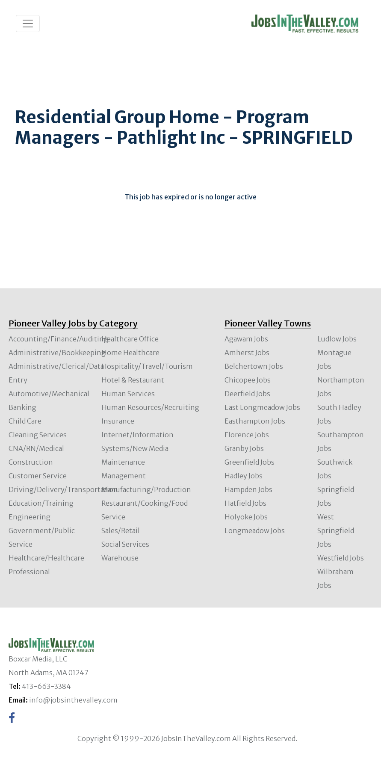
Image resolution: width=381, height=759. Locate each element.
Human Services (128, 393)
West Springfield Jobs (335, 530)
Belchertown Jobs (253, 366)
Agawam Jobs (246, 339)
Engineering (29, 517)
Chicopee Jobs (247, 380)
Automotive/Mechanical (49, 393)
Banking (22, 407)
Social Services (125, 544)
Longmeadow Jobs (254, 530)
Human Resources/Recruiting (150, 407)
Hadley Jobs (243, 475)
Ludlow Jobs (337, 339)
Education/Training (41, 503)
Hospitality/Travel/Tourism (147, 366)
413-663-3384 (46, 686)
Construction (31, 462)
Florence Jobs (246, 434)
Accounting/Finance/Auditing (58, 339)
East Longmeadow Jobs (262, 407)
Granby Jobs (244, 448)
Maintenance (123, 462)
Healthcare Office (130, 339)
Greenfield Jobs (249, 462)
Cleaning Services (38, 434)
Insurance (117, 421)
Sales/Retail (120, 530)
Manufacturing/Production (146, 489)
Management (123, 475)
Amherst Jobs (246, 352)
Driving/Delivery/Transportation (63, 489)
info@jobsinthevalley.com (73, 700)
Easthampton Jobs (254, 421)
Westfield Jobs (340, 558)
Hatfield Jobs (245, 503)
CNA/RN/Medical (36, 448)
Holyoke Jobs (246, 517)
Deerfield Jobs (247, 393)
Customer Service (38, 475)
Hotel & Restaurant (132, 380)
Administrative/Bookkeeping (57, 352)
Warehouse (120, 558)
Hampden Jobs (248, 489)
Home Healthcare (130, 352)
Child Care (25, 421)
